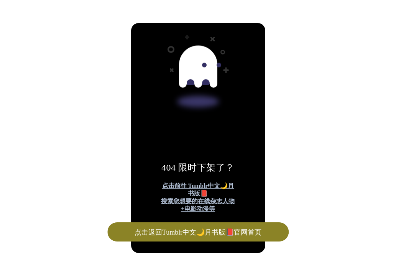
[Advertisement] (198, 56)
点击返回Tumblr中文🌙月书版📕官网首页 (198, 232)
